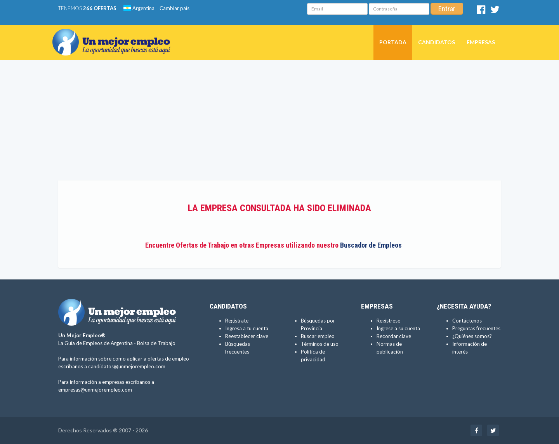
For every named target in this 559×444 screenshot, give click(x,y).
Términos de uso (320, 344)
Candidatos (436, 42)
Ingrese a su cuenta (398, 328)
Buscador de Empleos (371, 245)
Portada (392, 42)
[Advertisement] (279, 122)
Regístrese (388, 320)
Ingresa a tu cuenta (246, 328)
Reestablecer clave (246, 336)
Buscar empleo (318, 336)
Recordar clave (394, 336)
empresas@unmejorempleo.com (95, 390)
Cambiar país (174, 8)
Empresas (481, 42)
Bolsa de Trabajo (156, 343)
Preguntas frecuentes (476, 328)
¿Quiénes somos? (472, 336)
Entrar (446, 9)
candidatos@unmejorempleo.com (126, 366)
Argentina (139, 8)
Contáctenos (467, 320)
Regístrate (236, 320)
